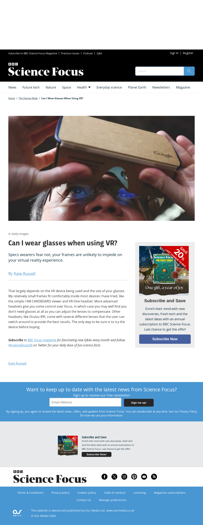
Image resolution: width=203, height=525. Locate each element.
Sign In (174, 53)
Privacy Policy (188, 411)
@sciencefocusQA (20, 345)
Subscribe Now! (97, 454)
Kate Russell (17, 363)
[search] (189, 71)
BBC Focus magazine (42, 340)
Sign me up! (138, 402)
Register (188, 53)
